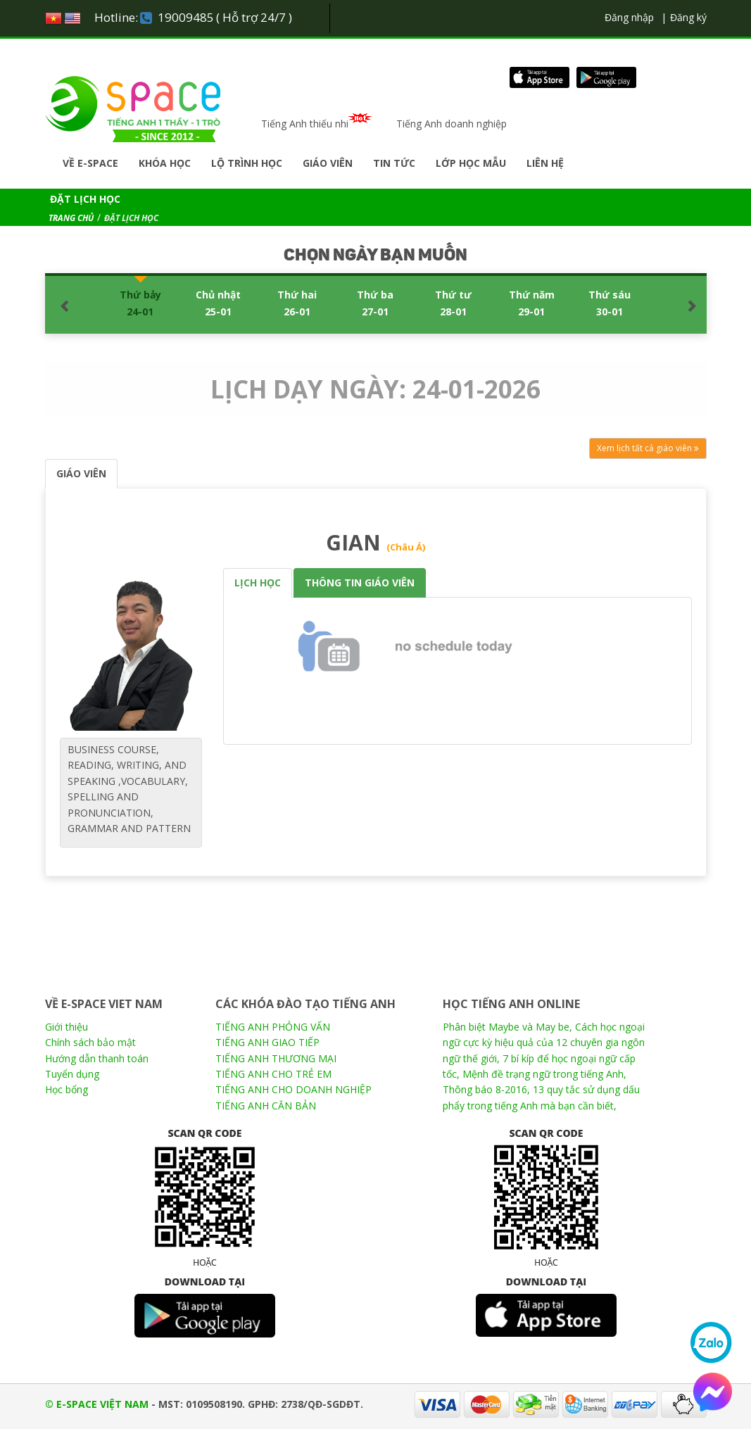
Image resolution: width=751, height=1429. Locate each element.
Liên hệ (545, 163)
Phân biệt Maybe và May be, (507, 1026)
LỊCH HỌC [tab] (257, 582)
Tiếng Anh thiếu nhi (320, 123)
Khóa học (165, 163)
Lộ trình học (246, 163)
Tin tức (394, 163)
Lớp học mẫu (471, 163)
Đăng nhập (629, 17)
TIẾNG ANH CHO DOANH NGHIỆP (293, 1089)
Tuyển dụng (72, 1074)
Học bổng (66, 1089)
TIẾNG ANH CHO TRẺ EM (273, 1074)
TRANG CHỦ (71, 218)
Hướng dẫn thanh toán (97, 1058)
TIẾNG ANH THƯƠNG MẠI (275, 1058)
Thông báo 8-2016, (486, 1089)
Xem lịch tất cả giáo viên (648, 448)
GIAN (375, 542)
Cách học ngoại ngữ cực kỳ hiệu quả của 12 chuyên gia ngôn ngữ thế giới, (544, 1042)
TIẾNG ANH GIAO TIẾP (267, 1042)
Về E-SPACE (90, 163)
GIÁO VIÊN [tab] (81, 473)
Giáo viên (328, 163)
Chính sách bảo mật (90, 1042)
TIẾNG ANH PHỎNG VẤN (272, 1026)
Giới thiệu (66, 1026)
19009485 (186, 17)
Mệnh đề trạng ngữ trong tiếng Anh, (544, 1074)
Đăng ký (688, 17)
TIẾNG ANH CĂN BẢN (265, 1105)
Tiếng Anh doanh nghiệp (451, 123)
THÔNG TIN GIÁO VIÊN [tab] (360, 582)
